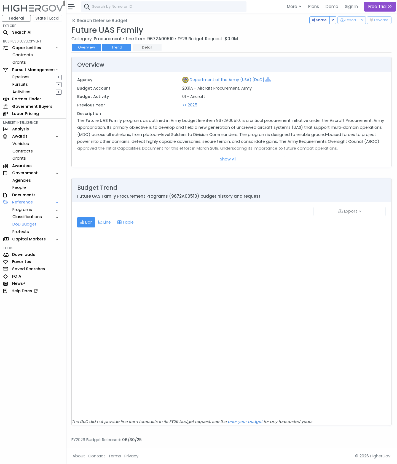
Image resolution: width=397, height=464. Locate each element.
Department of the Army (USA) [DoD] (227, 79)
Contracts (23, 55)
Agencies (22, 180)
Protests (21, 231)
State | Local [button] (48, 18)
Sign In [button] (351, 6)
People (19, 187)
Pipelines (21, 77)
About (79, 456)
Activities (22, 92)
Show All (228, 159)
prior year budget (245, 421)
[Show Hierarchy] (268, 79)
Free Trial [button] (380, 6)
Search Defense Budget (100, 20)
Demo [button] (332, 6)
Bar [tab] (86, 222)
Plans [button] (313, 6)
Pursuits (20, 84)
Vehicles (21, 143)
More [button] (292, 6)
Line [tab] (105, 222)
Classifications (27, 216)
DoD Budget (25, 224)
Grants (19, 62)
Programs (22, 209)
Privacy (132, 456)
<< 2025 (190, 105)
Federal (16, 18)
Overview (86, 47)
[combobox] (164, 6)
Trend (117, 47)
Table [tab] (126, 222)
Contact (96, 456)
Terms (115, 456)
